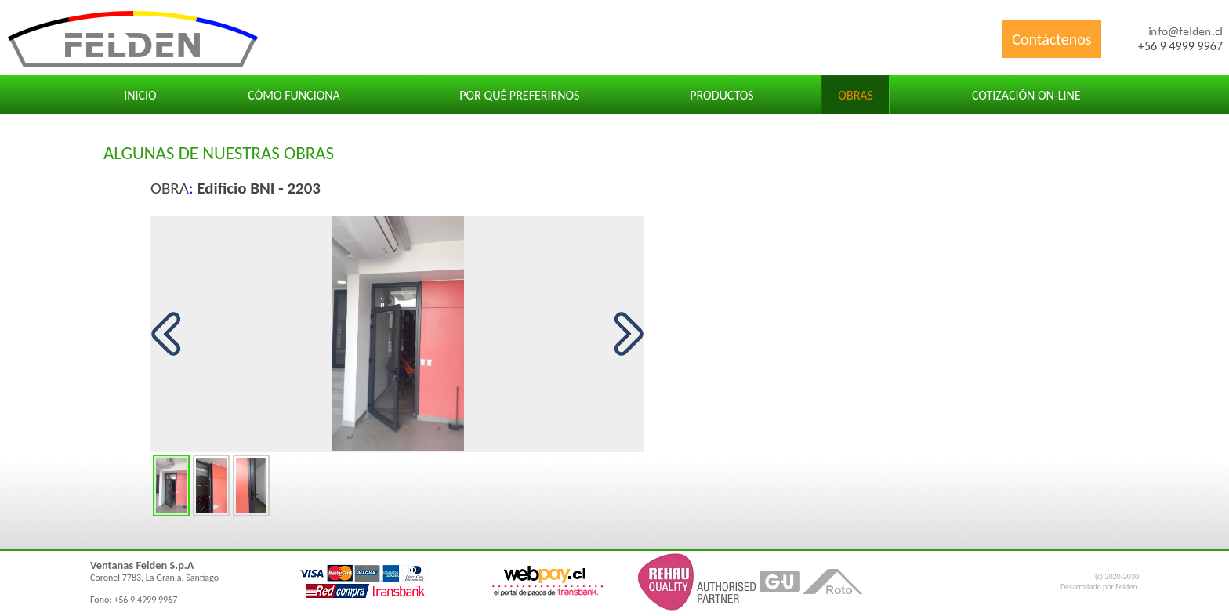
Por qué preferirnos (519, 95)
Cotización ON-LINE (1026, 95)
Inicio (140, 95)
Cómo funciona (294, 95)
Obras (855, 95)
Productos (721, 95)
